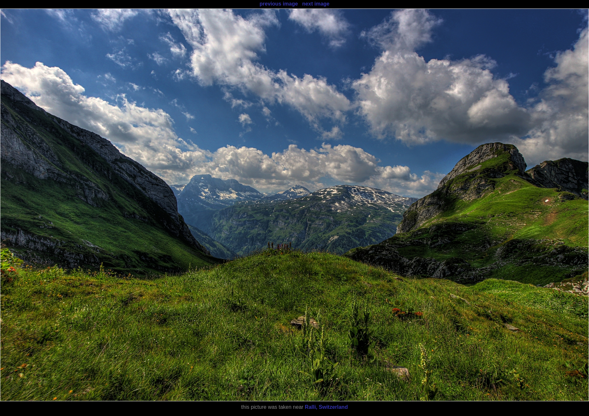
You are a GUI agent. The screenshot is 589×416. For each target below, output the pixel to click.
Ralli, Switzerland (326, 407)
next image (315, 4)
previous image (279, 4)
